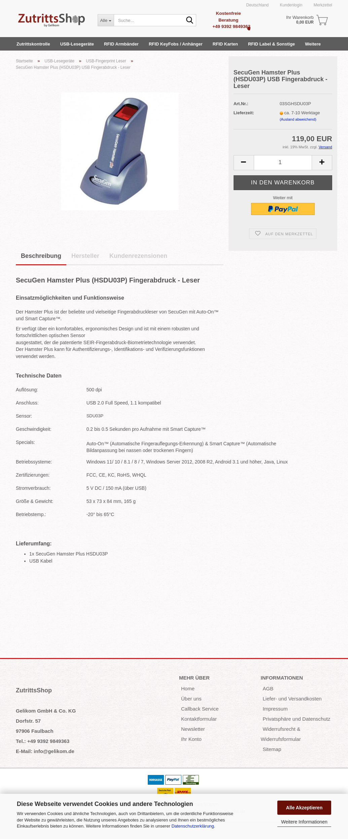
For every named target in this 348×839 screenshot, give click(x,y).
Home (188, 688)
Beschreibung (41, 255)
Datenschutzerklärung (192, 826)
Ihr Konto (191, 739)
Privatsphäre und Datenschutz (296, 719)
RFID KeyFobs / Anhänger (176, 44)
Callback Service (200, 709)
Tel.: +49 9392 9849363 (42, 741)
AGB (268, 688)
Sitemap (272, 749)
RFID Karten (225, 44)
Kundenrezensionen (138, 255)
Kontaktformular (199, 719)
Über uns (191, 698)
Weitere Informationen (304, 822)
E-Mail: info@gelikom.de (45, 751)
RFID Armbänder (121, 44)
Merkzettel (322, 5)
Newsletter (193, 729)
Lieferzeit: (244, 112)
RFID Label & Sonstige (271, 44)
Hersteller (85, 255)
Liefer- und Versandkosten (292, 698)
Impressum (275, 709)
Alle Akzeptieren (304, 807)
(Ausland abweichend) (298, 119)
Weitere (313, 44)
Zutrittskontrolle (33, 44)
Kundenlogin (290, 5)
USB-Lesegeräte (77, 44)
